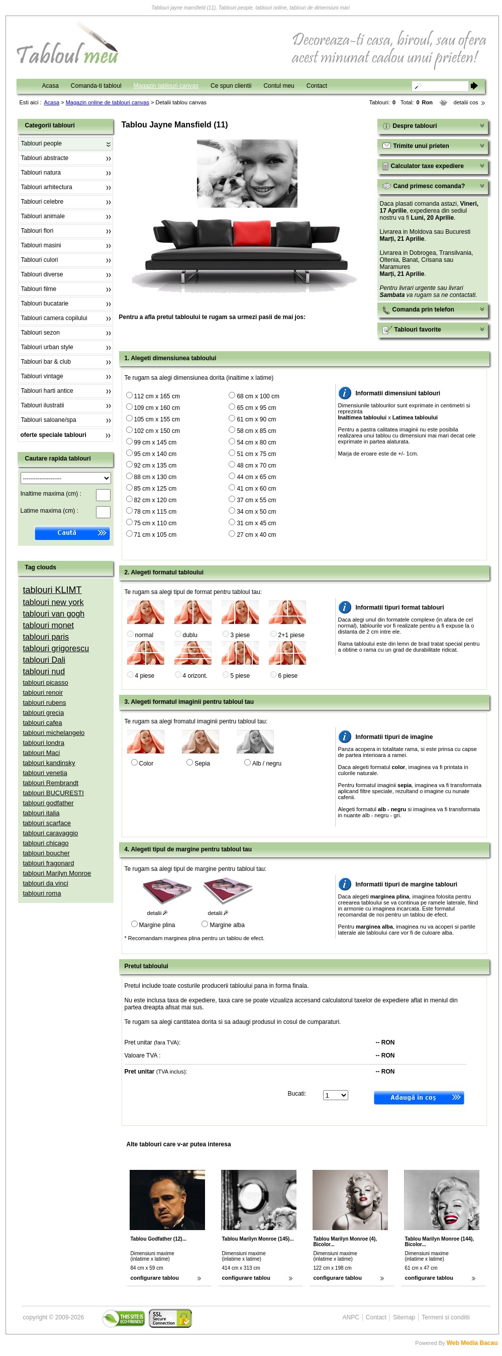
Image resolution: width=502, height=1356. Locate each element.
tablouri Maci (41, 753)
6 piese (288, 675)
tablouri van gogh (54, 614)
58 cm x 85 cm (256, 430)
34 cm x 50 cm (256, 511)
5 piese (240, 675)
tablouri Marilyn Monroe (57, 873)
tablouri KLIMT (52, 590)
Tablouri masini (41, 245)
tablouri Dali (44, 660)
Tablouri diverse (42, 274)
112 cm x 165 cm (157, 396)
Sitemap (404, 1317)
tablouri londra (43, 742)
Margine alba (227, 925)
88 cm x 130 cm (155, 477)
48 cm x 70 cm (256, 465)
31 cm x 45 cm (256, 523)
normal (144, 635)
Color (146, 763)
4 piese (145, 675)
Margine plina (157, 925)
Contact (317, 85)
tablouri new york (53, 602)
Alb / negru (266, 763)
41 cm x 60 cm (256, 488)
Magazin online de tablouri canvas (107, 102)
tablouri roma (42, 893)
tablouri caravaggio (50, 833)
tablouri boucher (46, 853)
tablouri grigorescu (56, 648)
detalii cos (466, 102)
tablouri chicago (46, 843)
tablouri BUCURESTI (53, 793)
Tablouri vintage (42, 376)
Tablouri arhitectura (46, 187)
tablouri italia (41, 813)
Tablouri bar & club (46, 361)
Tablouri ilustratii (42, 405)
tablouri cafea (42, 722)
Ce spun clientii (231, 85)
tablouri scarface (47, 823)
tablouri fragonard (48, 863)
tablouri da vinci (45, 883)
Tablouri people (41, 143)
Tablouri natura (41, 172)
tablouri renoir (43, 692)
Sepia (202, 763)
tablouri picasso (45, 682)
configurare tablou (155, 1278)
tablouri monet (48, 625)
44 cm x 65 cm (256, 477)
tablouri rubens (44, 702)
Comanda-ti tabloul (96, 85)
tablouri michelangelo (54, 732)
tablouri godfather (48, 803)
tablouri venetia (45, 773)
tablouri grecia (43, 712)
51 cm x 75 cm (256, 454)
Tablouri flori (37, 230)
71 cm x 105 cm (155, 534)
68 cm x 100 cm (258, 396)
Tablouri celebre (42, 201)
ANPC (351, 1317)
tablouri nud (44, 671)
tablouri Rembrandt (51, 783)
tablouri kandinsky (49, 763)
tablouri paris (46, 637)
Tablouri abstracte (45, 158)
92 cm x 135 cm (155, 465)
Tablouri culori (39, 259)
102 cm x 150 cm (157, 430)
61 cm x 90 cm (256, 419)
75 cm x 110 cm (155, 523)
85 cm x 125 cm (155, 488)
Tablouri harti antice (47, 390)
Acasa (50, 85)
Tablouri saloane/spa (48, 419)
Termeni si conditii (445, 1317)
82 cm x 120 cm (155, 500)
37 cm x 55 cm (256, 500)
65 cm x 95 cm (256, 407)
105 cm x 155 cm (157, 419)
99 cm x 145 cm (155, 442)
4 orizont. (195, 675)
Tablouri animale (43, 216)
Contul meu (278, 85)
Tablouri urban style (47, 347)
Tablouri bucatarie (45, 303)
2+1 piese (291, 635)
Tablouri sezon (40, 332)
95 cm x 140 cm (155, 454)
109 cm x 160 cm (157, 407)
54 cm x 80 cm (256, 442)
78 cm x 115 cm (155, 511)
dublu (190, 635)
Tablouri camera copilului (54, 318)
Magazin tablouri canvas (166, 85)
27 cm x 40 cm (256, 534)
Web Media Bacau (472, 1342)
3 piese (240, 635)
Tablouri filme (39, 288)
